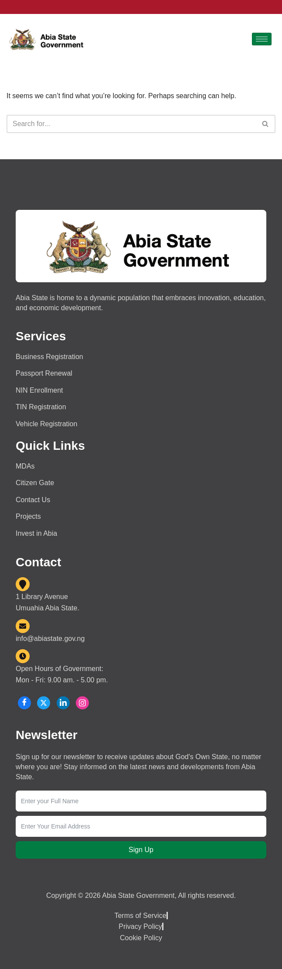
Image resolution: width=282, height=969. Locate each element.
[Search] (131, 124)
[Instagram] (82, 703)
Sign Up (141, 850)
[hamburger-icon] (262, 39)
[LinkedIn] (63, 703)
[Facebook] (24, 703)
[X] (43, 703)
